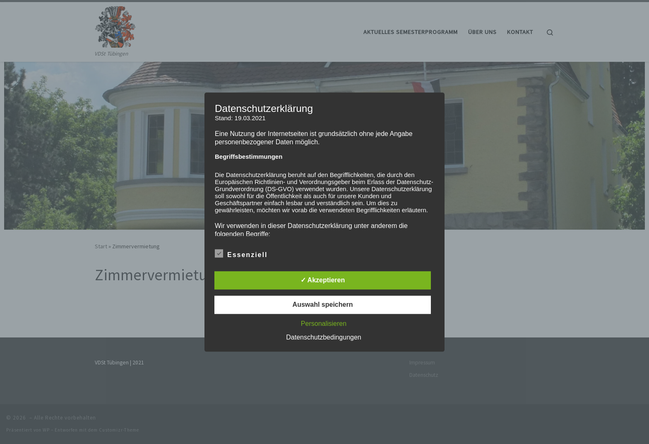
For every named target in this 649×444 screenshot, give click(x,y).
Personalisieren (323, 323)
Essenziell (241, 253)
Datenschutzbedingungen (323, 337)
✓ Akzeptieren (322, 280)
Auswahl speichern (323, 304)
